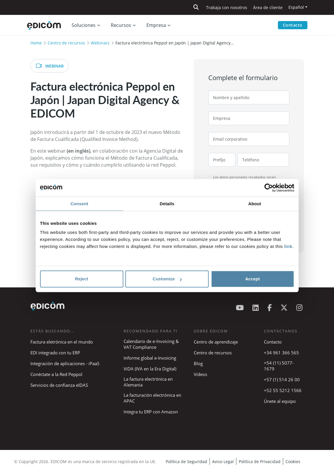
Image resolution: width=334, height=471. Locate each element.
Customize (167, 278)
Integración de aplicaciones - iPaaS (64, 363)
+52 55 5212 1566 (283, 390)
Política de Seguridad (186, 461)
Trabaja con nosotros (226, 7)
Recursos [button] (121, 25)
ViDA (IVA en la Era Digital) (150, 369)
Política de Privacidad (260, 461)
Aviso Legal (223, 461)
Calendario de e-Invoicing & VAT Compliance (151, 344)
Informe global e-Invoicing (150, 358)
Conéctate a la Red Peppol (56, 374)
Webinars (100, 43)
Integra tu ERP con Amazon (151, 412)
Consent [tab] (79, 203)
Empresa (156, 25)
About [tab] (254, 203)
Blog (198, 363)
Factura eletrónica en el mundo (61, 342)
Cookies (292, 461)
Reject (81, 278)
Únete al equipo (280, 401)
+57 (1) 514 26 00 (282, 379)
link (288, 246)
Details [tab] (167, 203)
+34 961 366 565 (281, 353)
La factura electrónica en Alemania (148, 382)
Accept (252, 278)
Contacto (292, 25)
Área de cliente (268, 7)
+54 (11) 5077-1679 (279, 366)
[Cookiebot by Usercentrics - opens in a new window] (268, 187)
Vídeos (200, 374)
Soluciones (84, 25)
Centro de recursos (66, 43)
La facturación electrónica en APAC (152, 398)
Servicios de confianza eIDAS (59, 385)
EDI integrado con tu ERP (55, 353)
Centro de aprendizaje (216, 342)
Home (36, 43)
